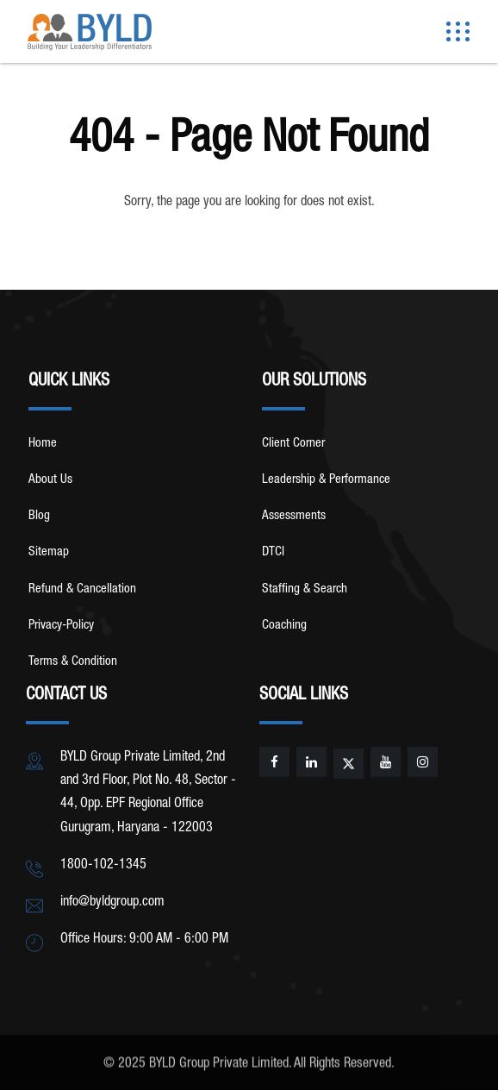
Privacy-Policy (61, 625)
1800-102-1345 (103, 866)
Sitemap (48, 552)
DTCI (273, 552)
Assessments (294, 516)
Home (42, 443)
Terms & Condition (72, 661)
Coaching (284, 625)
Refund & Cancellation (82, 589)
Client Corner (293, 443)
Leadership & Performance (326, 479)
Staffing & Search (304, 589)
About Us (50, 479)
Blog (39, 516)
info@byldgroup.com (112, 903)
